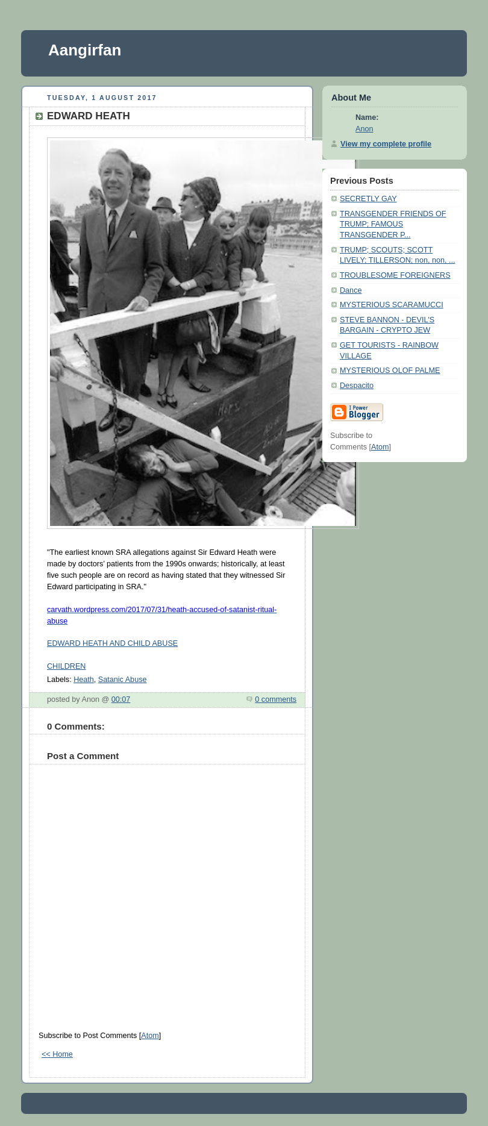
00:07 (121, 699)
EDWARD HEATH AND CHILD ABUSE (112, 643)
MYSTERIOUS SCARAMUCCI (391, 305)
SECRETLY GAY (368, 199)
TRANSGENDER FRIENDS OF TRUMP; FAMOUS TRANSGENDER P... (393, 224)
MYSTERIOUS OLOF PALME (390, 370)
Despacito (357, 385)
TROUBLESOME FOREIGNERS (395, 275)
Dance (350, 290)
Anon (364, 129)
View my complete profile (385, 144)
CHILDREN (66, 666)
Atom (149, 1035)
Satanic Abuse (122, 679)
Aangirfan (84, 50)
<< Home (57, 1054)
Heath (84, 679)
